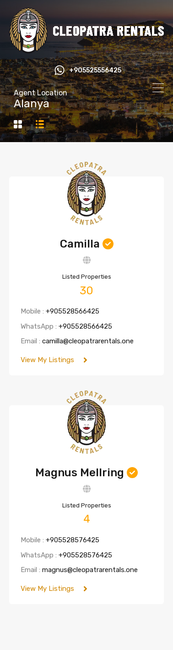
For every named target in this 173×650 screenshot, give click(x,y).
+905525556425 (95, 70)
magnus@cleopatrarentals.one (90, 570)
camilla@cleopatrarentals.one (88, 341)
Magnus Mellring (79, 472)
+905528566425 (72, 311)
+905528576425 (72, 540)
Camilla (80, 243)
